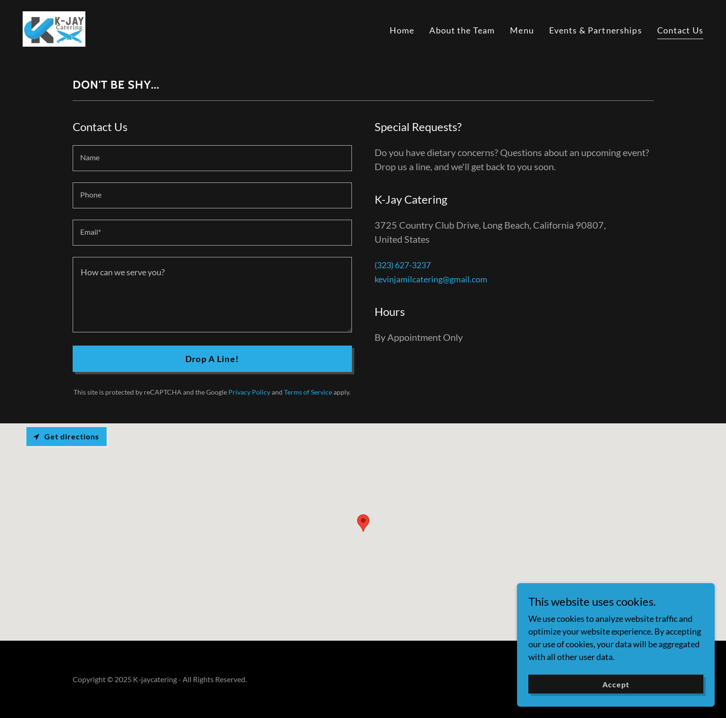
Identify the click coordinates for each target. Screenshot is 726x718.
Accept (620, 684)
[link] (54, 28)
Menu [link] (522, 30)
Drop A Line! (212, 359)
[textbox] (212, 158)
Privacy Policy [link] (249, 392)
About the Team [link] (462, 30)
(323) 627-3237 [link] (403, 265)
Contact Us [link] (680, 30)
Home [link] (402, 30)
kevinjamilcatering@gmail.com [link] (431, 279)
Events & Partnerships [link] (595, 30)
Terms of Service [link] (308, 392)
